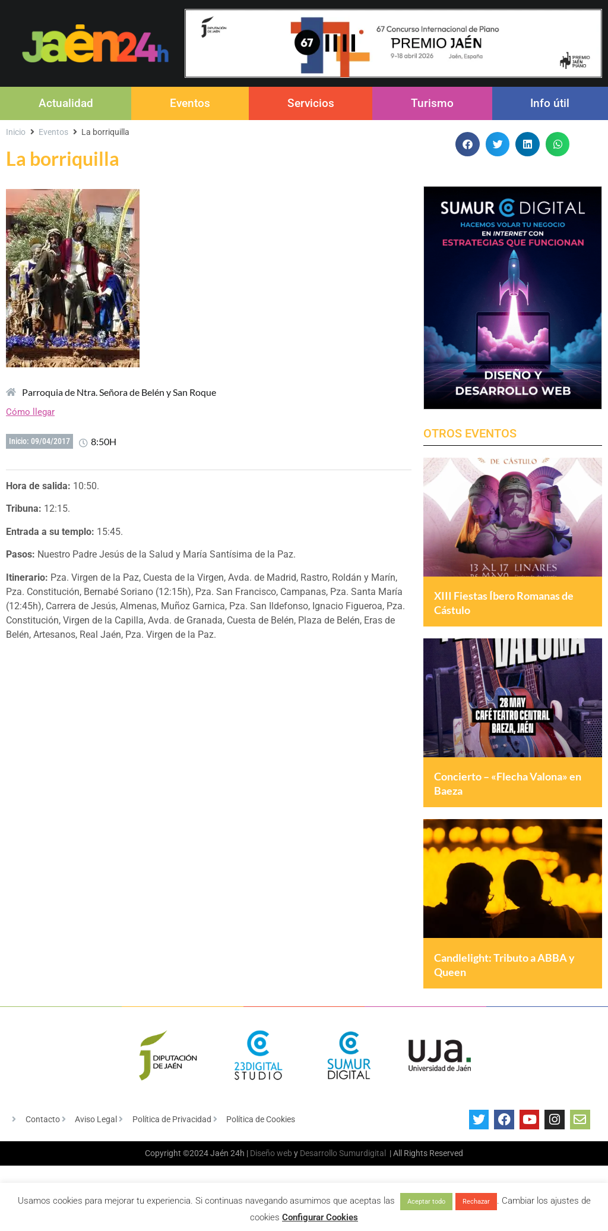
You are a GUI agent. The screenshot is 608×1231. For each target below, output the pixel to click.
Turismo (432, 103)
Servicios (310, 103)
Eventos (190, 103)
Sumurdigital (362, 1181)
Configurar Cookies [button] (320, 1217)
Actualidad (66, 103)
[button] (467, 144)
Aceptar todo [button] (426, 1201)
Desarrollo (318, 1181)
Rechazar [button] (476, 1201)
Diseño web (271, 1181)
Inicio (16, 132)
